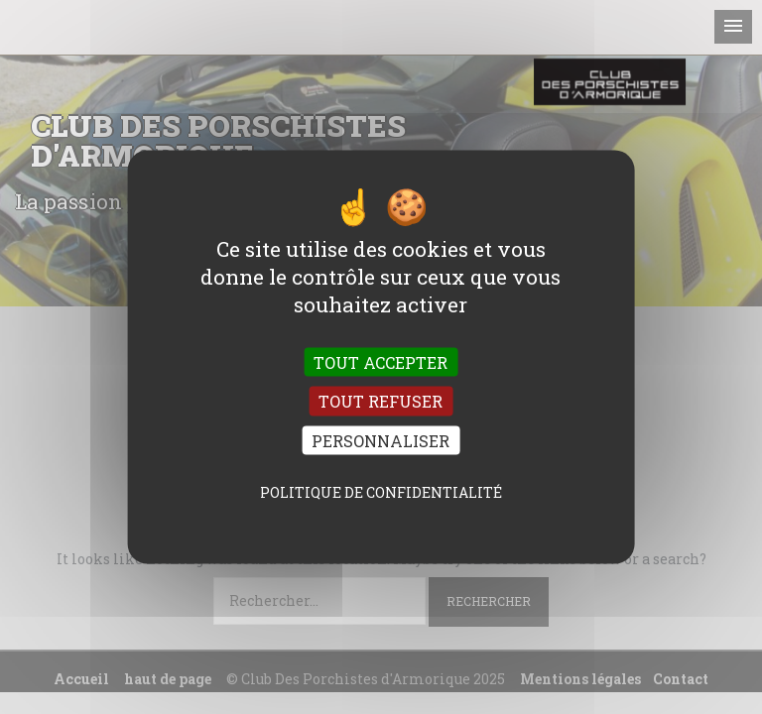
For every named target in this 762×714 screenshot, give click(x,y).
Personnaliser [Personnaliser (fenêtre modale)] (380, 439)
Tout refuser (380, 401)
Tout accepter (380, 362)
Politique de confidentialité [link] (381, 491)
